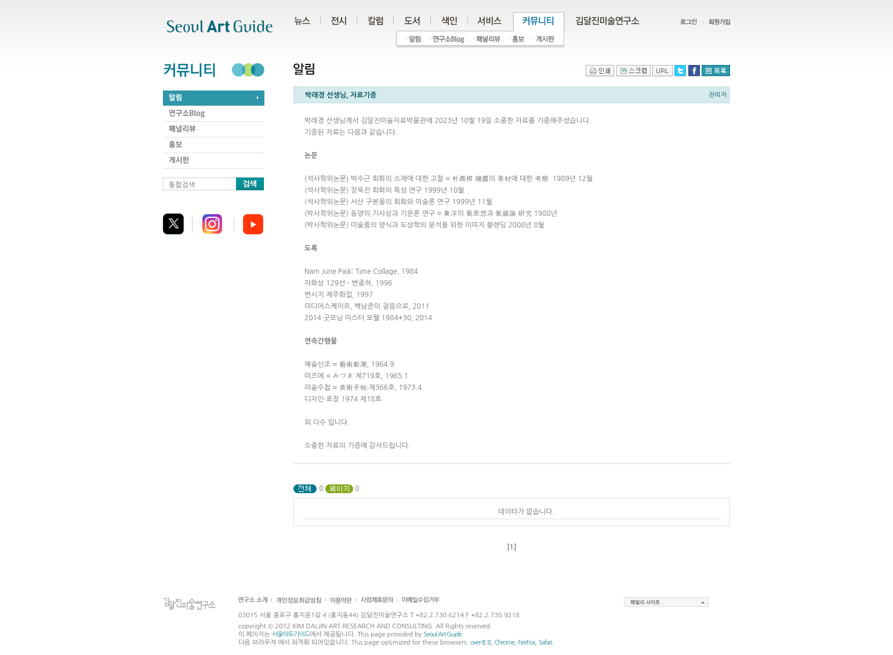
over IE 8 (480, 642)
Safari (545, 642)
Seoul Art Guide (442, 634)
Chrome (504, 642)
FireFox (526, 642)
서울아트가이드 (291, 634)
